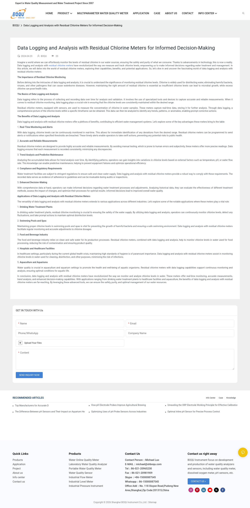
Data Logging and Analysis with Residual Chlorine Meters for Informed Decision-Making (72, 25)
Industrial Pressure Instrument (86, 485)
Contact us (19, 481)
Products (18, 459)
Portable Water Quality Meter (85, 468)
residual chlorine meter (60, 65)
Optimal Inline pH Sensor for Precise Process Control (194, 411)
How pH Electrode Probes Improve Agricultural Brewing (118, 405)
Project (17, 468)
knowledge (231, 398)
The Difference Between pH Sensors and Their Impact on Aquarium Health (50, 411)
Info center (210, 398)
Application (19, 464)
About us (18, 472)
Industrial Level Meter (81, 481)
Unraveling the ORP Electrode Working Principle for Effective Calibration (202, 405)
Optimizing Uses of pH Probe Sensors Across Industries (118, 411)
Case (221, 398)
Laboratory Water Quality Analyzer (88, 464)
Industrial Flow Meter (81, 477)
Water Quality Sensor (80, 472)
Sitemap (152, 502)
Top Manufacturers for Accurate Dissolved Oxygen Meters (32, 405)
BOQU (16, 25)
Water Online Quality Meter (84, 459)
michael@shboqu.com (149, 464)
